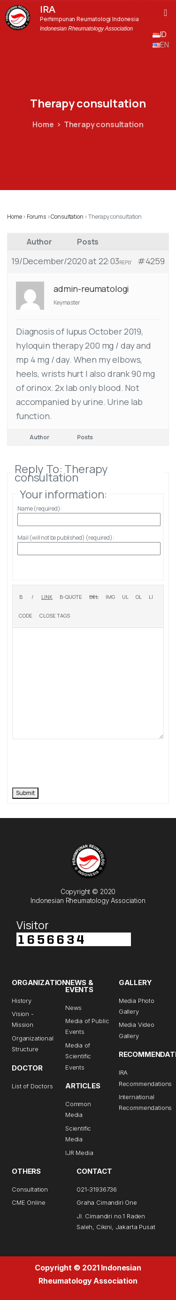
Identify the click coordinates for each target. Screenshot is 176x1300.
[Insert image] (110, 597)
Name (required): (39, 508)
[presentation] (83, 762)
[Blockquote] (71, 597)
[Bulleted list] (125, 597)
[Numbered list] (138, 597)
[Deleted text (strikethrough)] (93, 597)
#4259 (151, 261)
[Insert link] (47, 597)
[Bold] (21, 597)
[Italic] (32, 597)
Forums (36, 217)
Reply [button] (125, 262)
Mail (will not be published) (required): (65, 538)
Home (43, 124)
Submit (25, 793)
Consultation (67, 217)
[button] (165, 13)
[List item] (151, 597)
